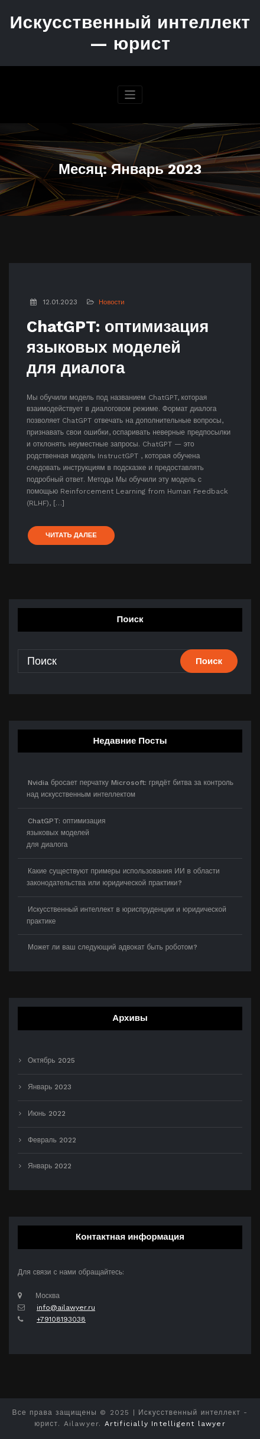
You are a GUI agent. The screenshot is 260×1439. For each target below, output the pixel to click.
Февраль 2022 (52, 1140)
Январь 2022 (50, 1166)
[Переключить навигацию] (130, 95)
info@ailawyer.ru (66, 1307)
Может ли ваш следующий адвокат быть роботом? (112, 947)
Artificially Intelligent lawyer (165, 1424)
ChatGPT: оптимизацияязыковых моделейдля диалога (118, 347)
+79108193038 (61, 1319)
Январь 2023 (50, 1087)
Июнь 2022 (47, 1113)
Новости (112, 302)
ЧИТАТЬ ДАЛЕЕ (71, 535)
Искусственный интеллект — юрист (129, 33)
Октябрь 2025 (51, 1060)
